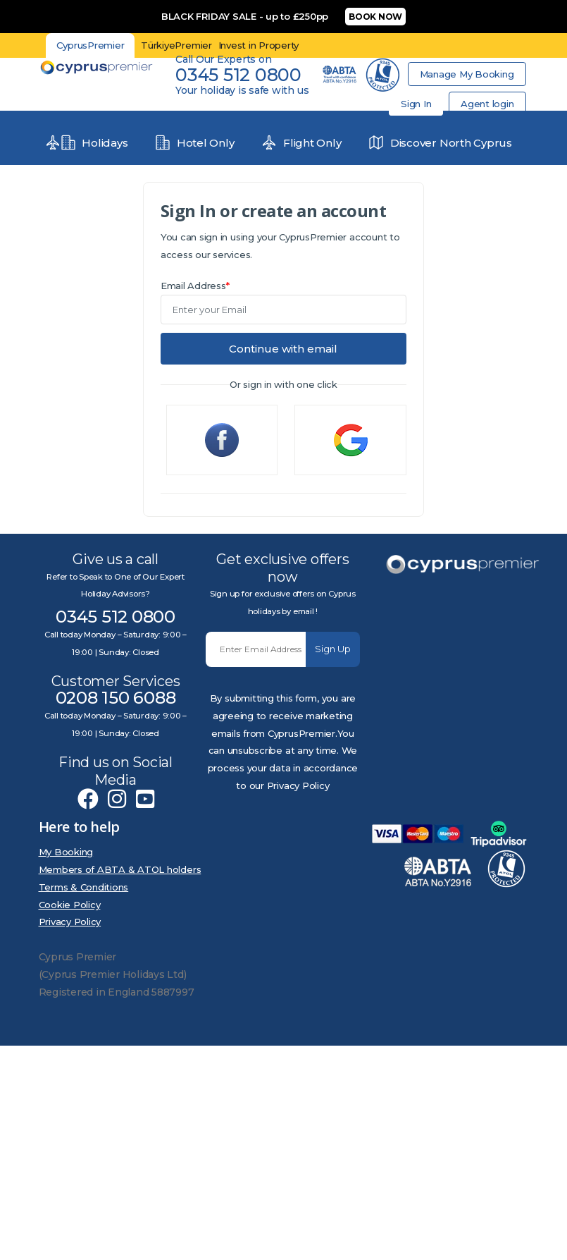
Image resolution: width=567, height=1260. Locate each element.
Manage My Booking (467, 74)
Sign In (416, 103)
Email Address (195, 285)
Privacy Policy (70, 921)
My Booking (66, 851)
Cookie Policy (70, 904)
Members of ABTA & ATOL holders (120, 869)
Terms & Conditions (84, 887)
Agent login (487, 103)
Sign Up (333, 648)
